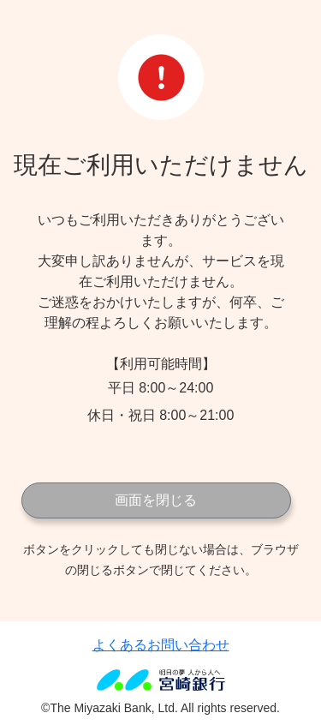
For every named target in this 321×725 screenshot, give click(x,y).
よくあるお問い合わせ (160, 645)
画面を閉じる (156, 500)
